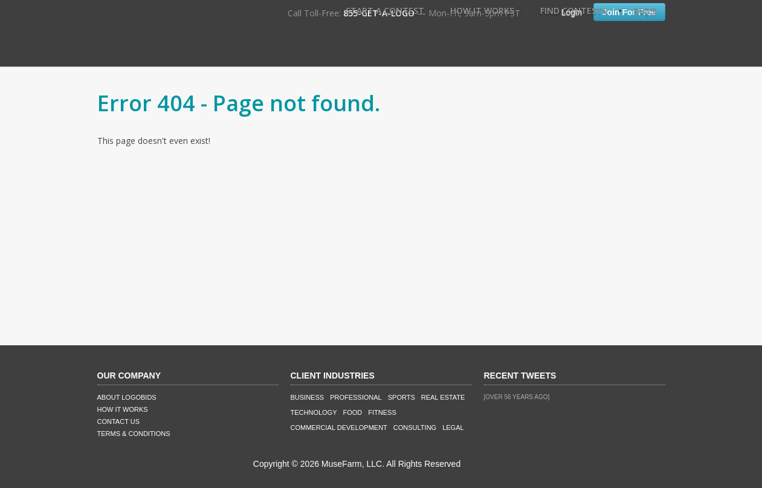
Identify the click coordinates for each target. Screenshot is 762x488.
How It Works (482, 10)
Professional (356, 397)
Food (353, 412)
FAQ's (644, 10)
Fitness (382, 412)
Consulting (414, 427)
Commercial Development (339, 427)
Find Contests (573, 10)
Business (307, 397)
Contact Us (118, 421)
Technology (314, 412)
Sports (401, 397)
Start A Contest (385, 10)
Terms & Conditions (133, 433)
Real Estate (443, 397)
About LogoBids (127, 397)
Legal (452, 427)
